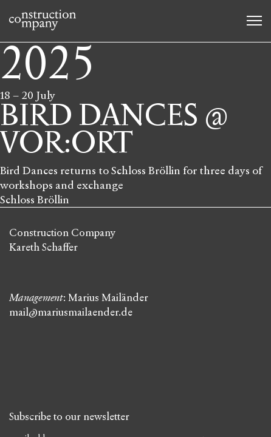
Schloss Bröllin (34, 199)
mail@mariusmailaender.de (70, 312)
